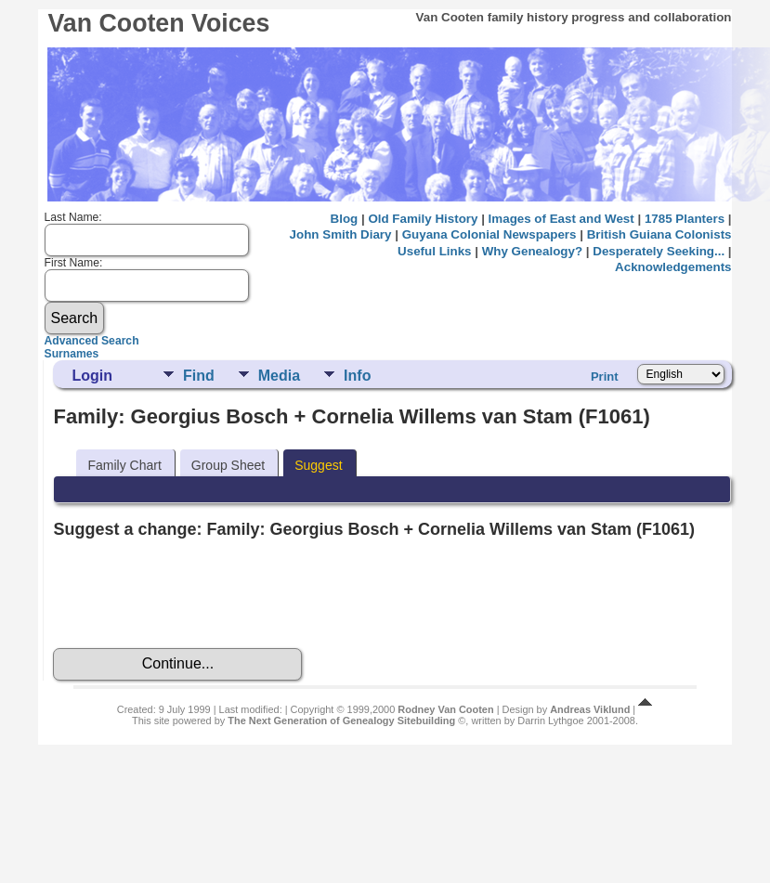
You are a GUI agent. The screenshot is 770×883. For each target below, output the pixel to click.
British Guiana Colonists (659, 234)
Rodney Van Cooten (445, 709)
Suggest (318, 465)
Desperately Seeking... (658, 251)
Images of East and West (561, 219)
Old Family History (422, 219)
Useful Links (434, 251)
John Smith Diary (341, 234)
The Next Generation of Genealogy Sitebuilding (341, 720)
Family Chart (124, 465)
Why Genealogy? (532, 251)
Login (92, 375)
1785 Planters (684, 219)
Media (279, 375)
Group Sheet (228, 465)
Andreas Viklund (590, 709)
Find (199, 375)
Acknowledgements (673, 267)
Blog (345, 219)
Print (605, 376)
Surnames (72, 353)
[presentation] (194, 593)
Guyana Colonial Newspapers (489, 234)
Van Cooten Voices (158, 23)
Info (357, 375)
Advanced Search (92, 340)
